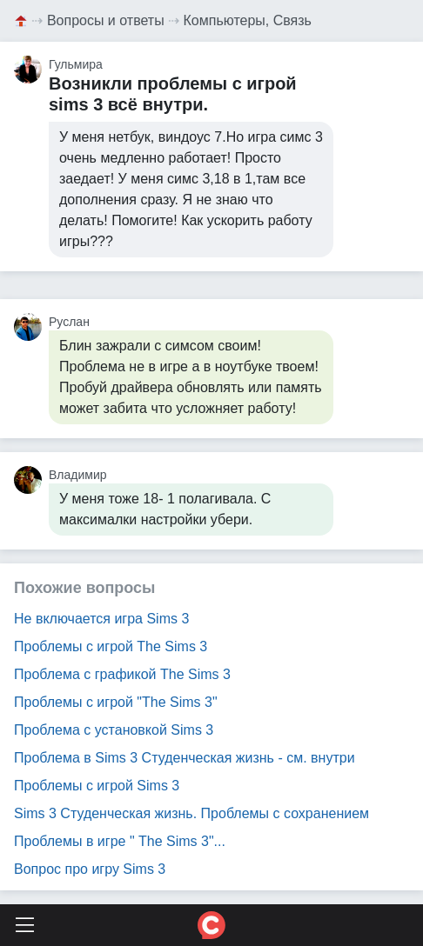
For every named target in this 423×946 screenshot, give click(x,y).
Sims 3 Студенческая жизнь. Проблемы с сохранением (191, 813)
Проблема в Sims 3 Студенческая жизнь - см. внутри (184, 757)
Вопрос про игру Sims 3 (89, 869)
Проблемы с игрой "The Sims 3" (116, 702)
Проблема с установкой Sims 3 (113, 730)
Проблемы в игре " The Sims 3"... (119, 841)
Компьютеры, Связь (248, 20)
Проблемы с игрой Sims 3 (96, 785)
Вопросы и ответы (105, 20)
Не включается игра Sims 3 (101, 618)
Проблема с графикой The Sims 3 (122, 674)
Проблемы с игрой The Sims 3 (110, 646)
